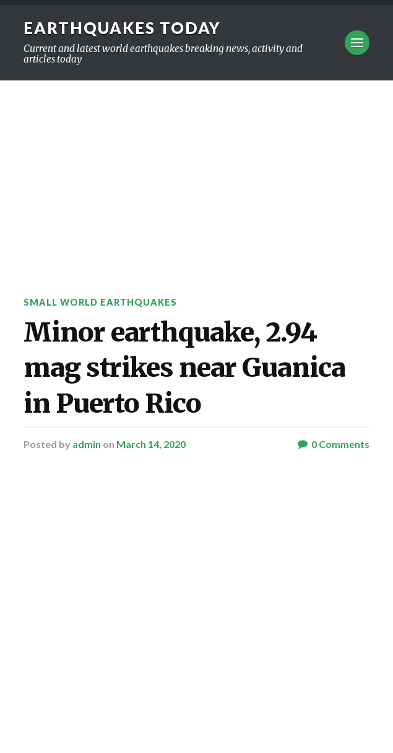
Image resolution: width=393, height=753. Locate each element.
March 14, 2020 (151, 444)
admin (86, 444)
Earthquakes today (122, 28)
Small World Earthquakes (100, 302)
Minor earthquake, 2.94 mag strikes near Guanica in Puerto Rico (184, 368)
